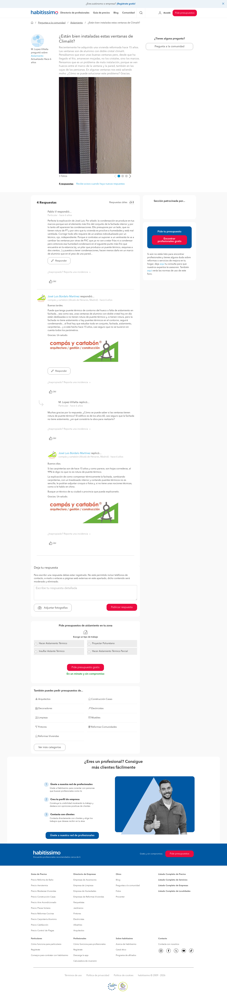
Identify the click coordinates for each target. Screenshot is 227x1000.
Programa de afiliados (126, 955)
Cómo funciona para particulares (46, 944)
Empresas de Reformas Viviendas (88, 897)
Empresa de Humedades (84, 891)
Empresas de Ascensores (84, 880)
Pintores (77, 914)
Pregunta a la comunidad (169, 46)
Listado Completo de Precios (172, 874)
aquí (162, 264)
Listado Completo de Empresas (173, 886)
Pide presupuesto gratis (85, 667)
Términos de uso (73, 975)
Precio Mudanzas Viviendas (43, 891)
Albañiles (77, 925)
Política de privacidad (97, 975)
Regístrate (35, 950)
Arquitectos (78, 931)
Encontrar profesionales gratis (169, 240)
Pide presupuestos (184, 13)
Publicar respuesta (122, 607)
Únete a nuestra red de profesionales (72, 835)
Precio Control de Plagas (42, 931)
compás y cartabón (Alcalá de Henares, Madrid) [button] (73, 300)
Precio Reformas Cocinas (42, 914)
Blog (118, 880)
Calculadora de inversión (85, 961)
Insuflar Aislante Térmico (52, 651)
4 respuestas (66, 184)
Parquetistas (78, 902)
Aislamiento (76, 23)
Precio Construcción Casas (43, 897)
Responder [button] (59, 261)
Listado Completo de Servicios (172, 880)
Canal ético (121, 950)
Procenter (120, 897)
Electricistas (78, 919)
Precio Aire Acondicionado (43, 902)
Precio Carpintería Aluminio (44, 919)
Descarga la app (80, 955)
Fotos (118, 891)
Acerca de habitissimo (126, 944)
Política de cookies (123, 975)
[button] (37, 40)
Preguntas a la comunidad (51, 23)
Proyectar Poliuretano (103, 643)
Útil (52, 281)
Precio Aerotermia (39, 886)
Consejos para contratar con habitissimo (49, 955)
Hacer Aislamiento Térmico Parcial (110, 651)
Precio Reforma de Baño (42, 880)
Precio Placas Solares (40, 908)
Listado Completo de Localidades (174, 891)
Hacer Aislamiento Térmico (53, 643)
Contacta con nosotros (168, 944)
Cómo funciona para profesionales (89, 944)
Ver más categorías (49, 747)
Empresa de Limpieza (83, 886)
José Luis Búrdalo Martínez (63, 296)
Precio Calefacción (39, 925)
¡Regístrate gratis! (126, 4)
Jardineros (78, 908)
